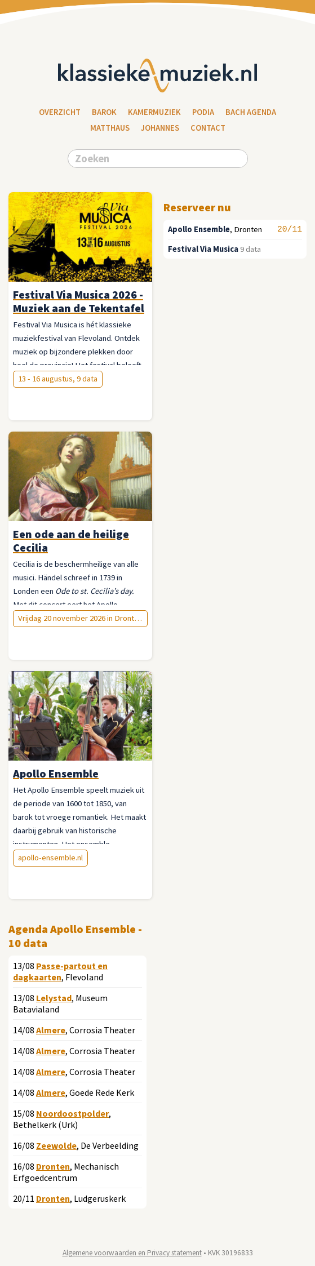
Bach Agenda (250, 112)
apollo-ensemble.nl (50, 857)
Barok (104, 112)
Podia (203, 112)
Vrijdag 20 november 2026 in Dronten (80, 618)
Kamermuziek (154, 112)
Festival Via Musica (203, 249)
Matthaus (110, 128)
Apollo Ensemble (199, 229)
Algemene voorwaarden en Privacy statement (132, 1253)
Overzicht (60, 112)
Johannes (160, 128)
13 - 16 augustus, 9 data (57, 379)
